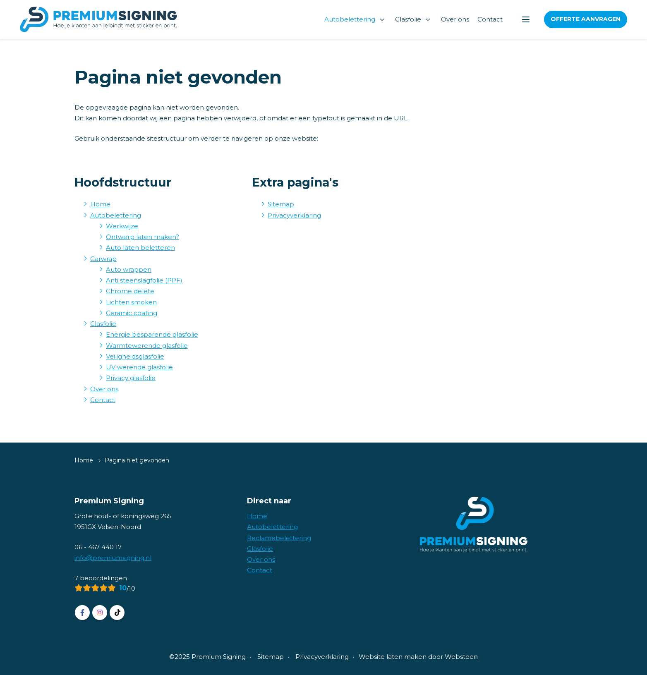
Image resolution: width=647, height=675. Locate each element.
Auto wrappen (128, 269)
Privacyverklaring (294, 215)
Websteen (461, 657)
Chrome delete (130, 291)
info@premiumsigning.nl (112, 558)
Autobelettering (349, 19)
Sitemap (281, 204)
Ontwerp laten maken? (142, 237)
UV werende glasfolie (139, 367)
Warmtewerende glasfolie (147, 345)
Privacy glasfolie (131, 378)
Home (100, 204)
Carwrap (103, 259)
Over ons (455, 19)
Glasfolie (408, 19)
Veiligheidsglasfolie (135, 356)
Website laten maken (393, 657)
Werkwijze (122, 226)
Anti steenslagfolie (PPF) (144, 280)
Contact (490, 19)
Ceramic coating (131, 313)
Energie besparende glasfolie (152, 334)
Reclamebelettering (279, 538)
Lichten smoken (131, 302)
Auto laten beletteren (140, 247)
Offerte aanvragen (586, 19)
